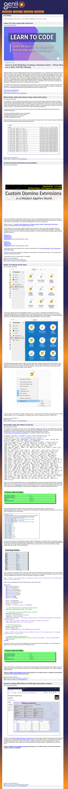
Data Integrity (25, 784)
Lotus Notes (15, 678)
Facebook (13, 93)
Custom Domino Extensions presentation (20, 163)
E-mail (18, 93)
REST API (23, 259)
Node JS (18, 259)
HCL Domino (9, 259)
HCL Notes (8, 419)
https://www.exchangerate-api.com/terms (28, 438)
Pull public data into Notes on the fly (18, 425)
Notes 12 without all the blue (15, 265)
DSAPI (14, 259)
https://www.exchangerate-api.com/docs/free (31, 437)
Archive (20, 784)
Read (5, 93)
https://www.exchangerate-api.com (38, 435)
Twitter (8, 93)
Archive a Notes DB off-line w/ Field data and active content (28, 683)
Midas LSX (20, 678)
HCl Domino (9, 678)
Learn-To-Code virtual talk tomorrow (18, 23)
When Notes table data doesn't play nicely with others (25, 97)
